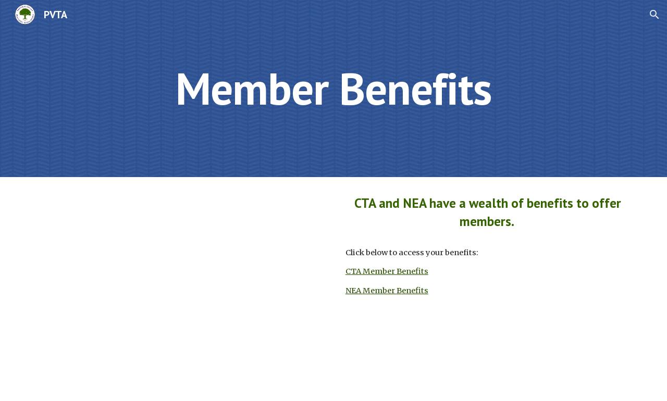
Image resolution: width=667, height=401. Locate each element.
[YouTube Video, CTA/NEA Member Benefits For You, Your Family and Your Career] (179, 289)
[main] (333, 88)
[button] (654, 14)
